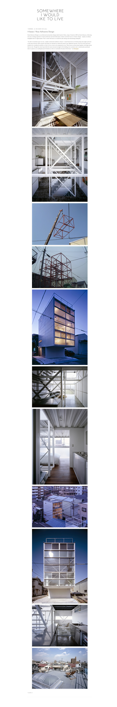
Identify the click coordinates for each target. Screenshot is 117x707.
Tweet (29, 692)
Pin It (31, 692)
